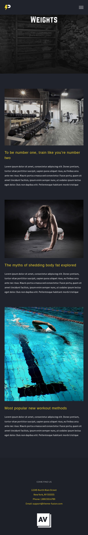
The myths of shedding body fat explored (40, 265)
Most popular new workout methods (36, 408)
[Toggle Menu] (81, 7)
